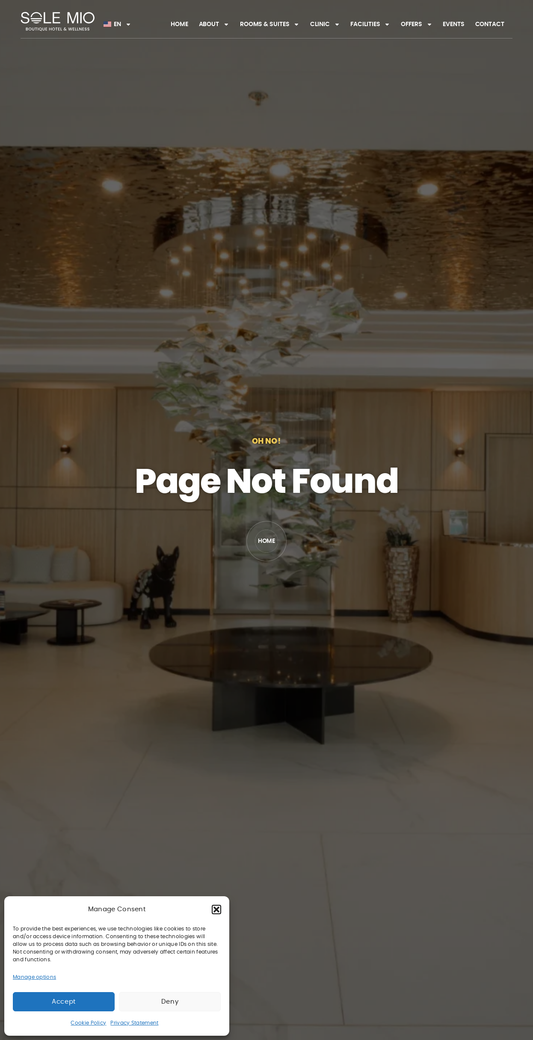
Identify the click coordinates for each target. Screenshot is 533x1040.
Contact (489, 24)
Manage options (34, 977)
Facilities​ (370, 24)
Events (453, 24)
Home (179, 24)
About (214, 24)
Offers (416, 24)
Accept (64, 1002)
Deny (169, 1002)
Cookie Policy (88, 1022)
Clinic (325, 24)
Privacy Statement (134, 1022)
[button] (216, 909)
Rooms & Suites (270, 24)
